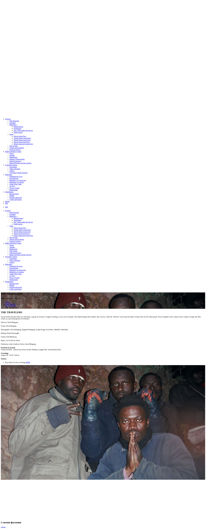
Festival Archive (15, 150)
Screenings (13, 167)
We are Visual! (14, 188)
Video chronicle (14, 169)
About (11, 153)
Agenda (12, 155)
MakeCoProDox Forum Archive (20, 163)
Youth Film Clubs (15, 184)
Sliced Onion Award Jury (22, 140)
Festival (8, 119)
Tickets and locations (16, 148)
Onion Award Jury (20, 136)
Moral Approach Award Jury (23, 144)
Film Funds (13, 251)
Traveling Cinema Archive (18, 173)
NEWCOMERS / (11, 306)
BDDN (11, 196)
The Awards (13, 146)
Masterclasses (18, 127)
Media (7, 201)
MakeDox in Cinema (16, 182)
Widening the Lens (15, 176)
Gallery (12, 171)
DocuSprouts (13, 178)
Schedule (12, 123)
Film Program (14, 121)
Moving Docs (14, 194)
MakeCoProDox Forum (13, 152)
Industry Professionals (17, 159)
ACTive (12, 186)
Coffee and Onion (15, 199)
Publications (13, 190)
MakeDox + (13, 125)
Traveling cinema (11, 165)
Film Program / (10, 304)
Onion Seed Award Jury (22, 142)
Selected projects (15, 161)
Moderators (13, 157)
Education (8, 175)
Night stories (18, 132)
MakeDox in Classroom (17, 180)
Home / (7, 302)
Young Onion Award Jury (22, 138)
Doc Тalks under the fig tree (23, 130)
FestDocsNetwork (15, 198)
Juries (11, 134)
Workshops (17, 128)
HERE (28, 362)
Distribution (9, 192)
